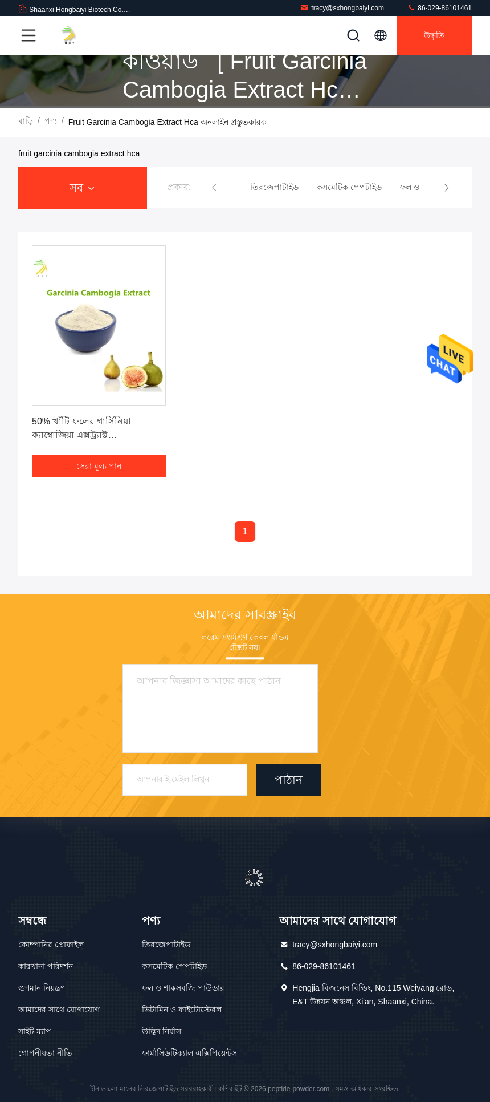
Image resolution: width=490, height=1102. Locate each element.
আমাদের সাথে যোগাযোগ (59, 1009)
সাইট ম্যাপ (34, 1031)
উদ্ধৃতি (434, 35)
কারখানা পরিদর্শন (45, 966)
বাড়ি (25, 120)
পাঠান (289, 780)
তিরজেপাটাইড (166, 944)
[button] (214, 188)
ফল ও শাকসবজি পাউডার (183, 987)
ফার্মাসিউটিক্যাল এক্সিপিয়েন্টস (189, 1053)
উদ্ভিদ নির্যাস (161, 1031)
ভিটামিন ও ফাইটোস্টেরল (182, 1009)
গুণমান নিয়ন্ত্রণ (41, 987)
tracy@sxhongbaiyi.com (342, 7)
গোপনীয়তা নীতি (45, 1053)
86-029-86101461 (439, 7)
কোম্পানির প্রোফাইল (51, 944)
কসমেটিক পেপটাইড (174, 966)
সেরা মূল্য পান (98, 466)
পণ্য (50, 120)
